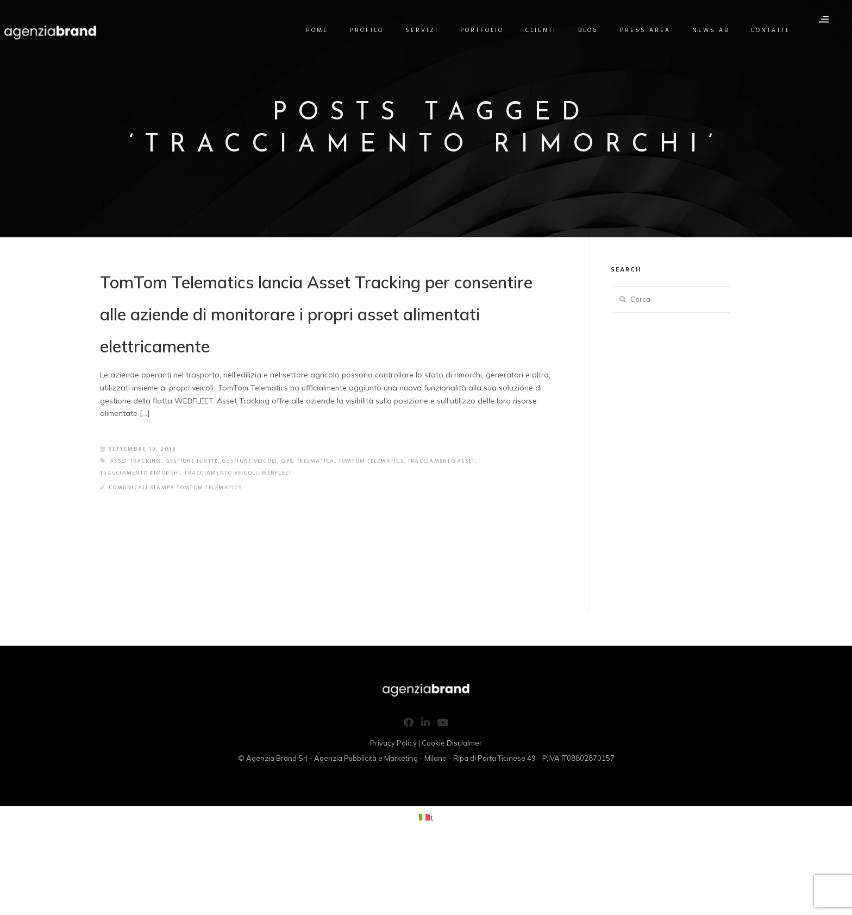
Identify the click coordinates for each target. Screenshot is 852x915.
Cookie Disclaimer (452, 813)
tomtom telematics (398, 531)
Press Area (652, 30)
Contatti (777, 30)
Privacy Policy (393, 813)
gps (305, 531)
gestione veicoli (265, 531)
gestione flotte (200, 531)
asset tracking (138, 531)
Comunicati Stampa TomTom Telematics (182, 557)
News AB (717, 30)
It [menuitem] (431, 887)
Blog (595, 30)
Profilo (374, 30)
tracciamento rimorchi (144, 543)
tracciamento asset (475, 531)
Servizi (429, 30)
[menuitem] (426, 887)
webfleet (295, 543)
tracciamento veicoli (233, 543)
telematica (337, 531)
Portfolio (489, 30)
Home (324, 30)
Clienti (547, 30)
